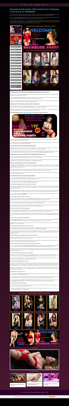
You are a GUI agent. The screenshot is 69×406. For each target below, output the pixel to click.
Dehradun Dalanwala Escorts (16, 90)
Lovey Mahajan (54, 84)
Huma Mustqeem (45, 84)
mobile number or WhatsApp (53, 296)
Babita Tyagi (45, 66)
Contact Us (43, 4)
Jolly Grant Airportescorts (15, 68)
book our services (43, 178)
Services (30, 4)
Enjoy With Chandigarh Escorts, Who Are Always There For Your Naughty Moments (33, 392)
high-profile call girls (25, 275)
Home (22, 4)
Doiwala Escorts (14, 95)
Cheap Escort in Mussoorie (29, 121)
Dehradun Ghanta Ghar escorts (16, 75)
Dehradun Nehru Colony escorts (16, 86)
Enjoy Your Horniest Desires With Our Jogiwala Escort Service (16, 393)
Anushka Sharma (36, 66)
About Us (26, 4)
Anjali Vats (27, 66)
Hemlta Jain (36, 84)
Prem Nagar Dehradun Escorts (16, 71)
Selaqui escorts (14, 62)
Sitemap (48, 404)
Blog (47, 4)
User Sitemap (44, 404)
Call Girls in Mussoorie (36, 4)
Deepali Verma (27, 84)
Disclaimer (34, 404)
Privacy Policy (30, 404)
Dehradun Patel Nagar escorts (16, 82)
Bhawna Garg (54, 66)
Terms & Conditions (39, 404)
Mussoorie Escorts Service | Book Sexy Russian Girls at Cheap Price (41, 50)
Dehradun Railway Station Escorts (16, 79)
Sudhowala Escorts (14, 93)
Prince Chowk (14, 65)
